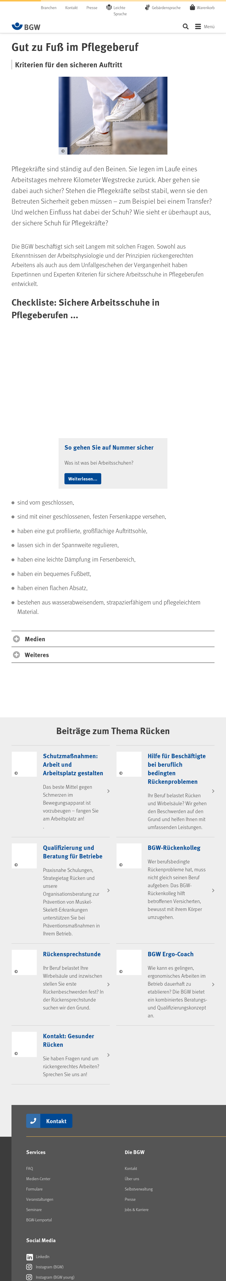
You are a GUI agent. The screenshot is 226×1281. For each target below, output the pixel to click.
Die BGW (134, 1043)
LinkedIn (37, 1148)
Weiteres (37, 545)
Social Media (41, 1131)
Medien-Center (38, 1070)
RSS (34, 1199)
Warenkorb (206, 7)
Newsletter (40, 1210)
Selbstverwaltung (139, 1080)
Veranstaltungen (39, 1090)
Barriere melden (120, 1251)
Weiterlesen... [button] (82, 369)
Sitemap (208, 1246)
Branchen (48, 7)
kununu (37, 1189)
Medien (35, 530)
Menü (209, 26)
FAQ (29, 1059)
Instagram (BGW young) (50, 1168)
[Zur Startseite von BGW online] (26, 26)
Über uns (132, 1070)
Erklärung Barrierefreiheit (84, 1251)
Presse (92, 7)
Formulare (34, 1080)
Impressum (154, 1246)
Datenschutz (182, 1246)
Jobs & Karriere (137, 1100)
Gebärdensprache (166, 7)
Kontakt (71, 7)
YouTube (37, 1179)
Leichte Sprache (120, 10)
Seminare (34, 1100)
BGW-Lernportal (39, 1111)
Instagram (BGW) (45, 1158)
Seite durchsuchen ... (185, 26)
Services (36, 1043)
